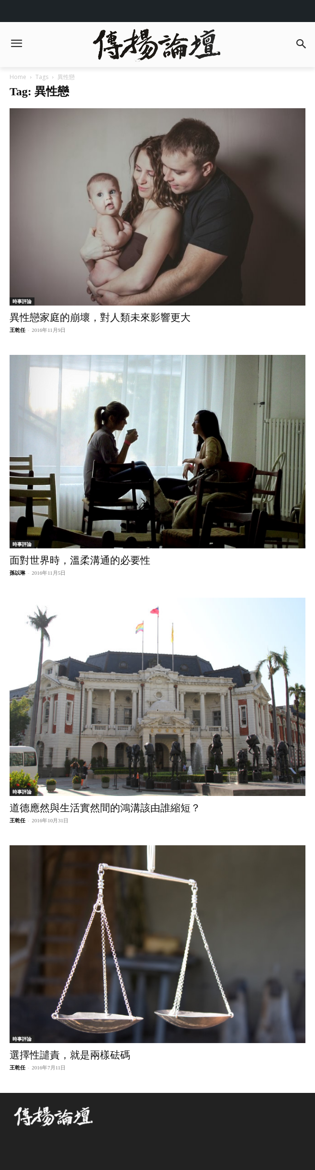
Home (18, 77)
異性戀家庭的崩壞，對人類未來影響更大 (100, 317)
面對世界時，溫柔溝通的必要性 (80, 560)
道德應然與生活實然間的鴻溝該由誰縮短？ (105, 808)
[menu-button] (16, 44)
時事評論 (22, 301)
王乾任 (17, 330)
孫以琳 (17, 573)
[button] (301, 45)
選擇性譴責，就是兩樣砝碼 (70, 1055)
